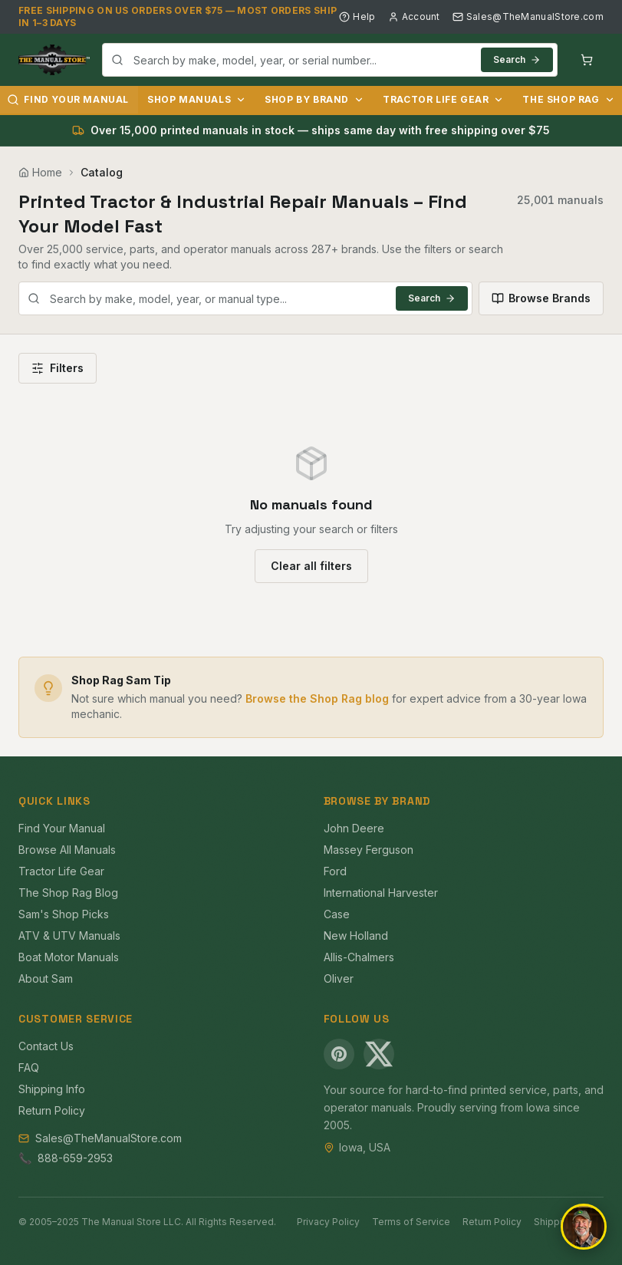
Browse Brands (541, 298)
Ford (335, 871)
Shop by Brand (314, 99)
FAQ (28, 1067)
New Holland (356, 935)
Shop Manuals (196, 99)
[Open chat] (584, 1227)
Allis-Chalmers (359, 957)
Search (517, 59)
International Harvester (381, 892)
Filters (57, 367)
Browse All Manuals (67, 849)
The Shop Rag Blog (68, 892)
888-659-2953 (75, 1158)
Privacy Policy (328, 1221)
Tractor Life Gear (443, 99)
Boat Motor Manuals (68, 957)
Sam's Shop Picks (63, 914)
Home (40, 172)
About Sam (45, 978)
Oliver (339, 978)
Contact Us (46, 1046)
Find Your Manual (61, 828)
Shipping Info (51, 1088)
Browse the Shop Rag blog (317, 698)
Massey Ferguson (368, 849)
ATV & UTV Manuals (69, 935)
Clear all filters (311, 565)
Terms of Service (411, 1221)
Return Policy (51, 1110)
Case (337, 914)
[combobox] (330, 60)
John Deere (354, 828)
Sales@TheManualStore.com (528, 16)
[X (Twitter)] (379, 1054)
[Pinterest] (339, 1054)
